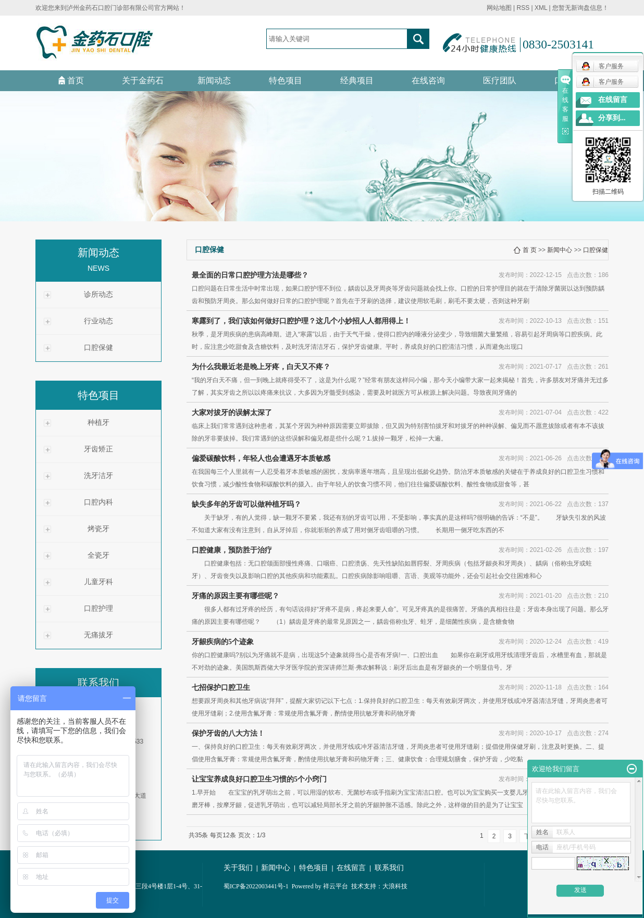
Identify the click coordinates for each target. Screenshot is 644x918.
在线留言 (351, 868)
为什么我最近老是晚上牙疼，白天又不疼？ (261, 367)
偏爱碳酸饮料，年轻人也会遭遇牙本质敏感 (261, 458)
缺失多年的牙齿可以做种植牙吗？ (246, 504)
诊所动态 (98, 294)
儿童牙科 (98, 582)
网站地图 (499, 7)
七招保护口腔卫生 (221, 687)
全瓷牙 (98, 555)
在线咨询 (428, 80)
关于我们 (238, 868)
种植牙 (98, 422)
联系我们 (389, 868)
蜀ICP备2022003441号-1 (256, 886)
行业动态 (98, 321)
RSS (522, 7)
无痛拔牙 (98, 635)
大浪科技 (394, 886)
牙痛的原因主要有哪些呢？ (235, 596)
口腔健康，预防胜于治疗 (232, 550)
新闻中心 (559, 250)
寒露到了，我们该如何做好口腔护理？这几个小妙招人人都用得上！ (301, 321)
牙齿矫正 (98, 449)
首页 (71, 80)
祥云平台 (335, 886)
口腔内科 (98, 502)
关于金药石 (143, 80)
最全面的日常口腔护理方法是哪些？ (250, 275)
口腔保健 (98, 347)
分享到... (612, 118)
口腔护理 (98, 608)
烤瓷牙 (98, 529)
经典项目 (357, 80)
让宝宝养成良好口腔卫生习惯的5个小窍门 (259, 779)
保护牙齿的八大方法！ (228, 733)
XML (541, 7)
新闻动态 (214, 80)
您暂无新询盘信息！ (580, 7)
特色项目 (285, 80)
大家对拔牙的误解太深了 (232, 413)
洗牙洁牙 (98, 476)
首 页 (530, 250)
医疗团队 (499, 80)
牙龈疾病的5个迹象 (223, 642)
